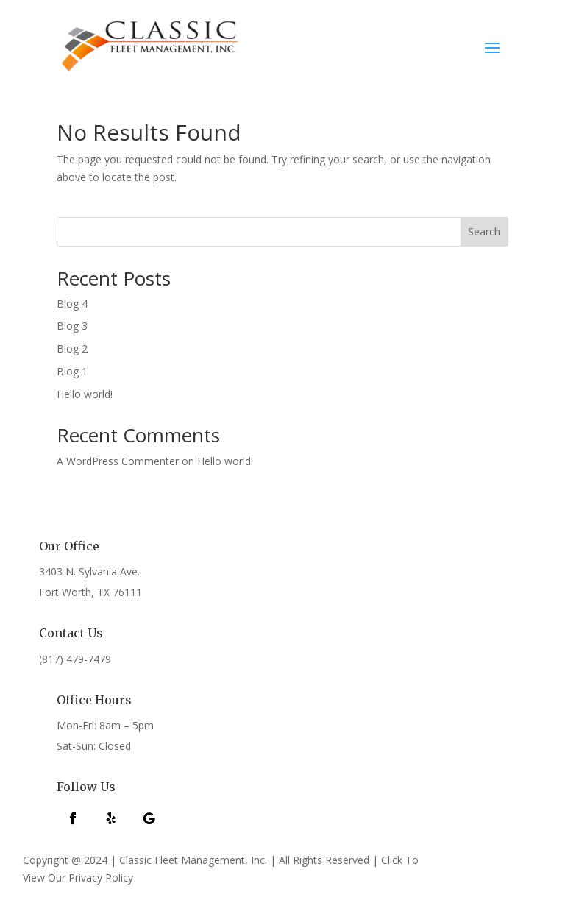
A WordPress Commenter (118, 461)
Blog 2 (72, 348)
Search (484, 231)
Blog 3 (72, 326)
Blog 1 (72, 371)
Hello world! (85, 394)
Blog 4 (72, 304)
